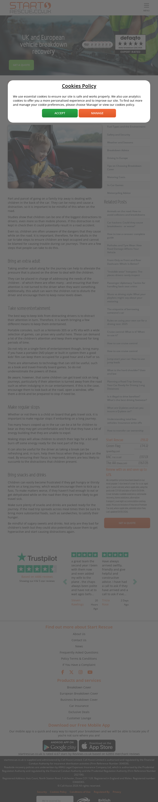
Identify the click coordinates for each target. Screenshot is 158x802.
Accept (60, 113)
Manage (97, 113)
